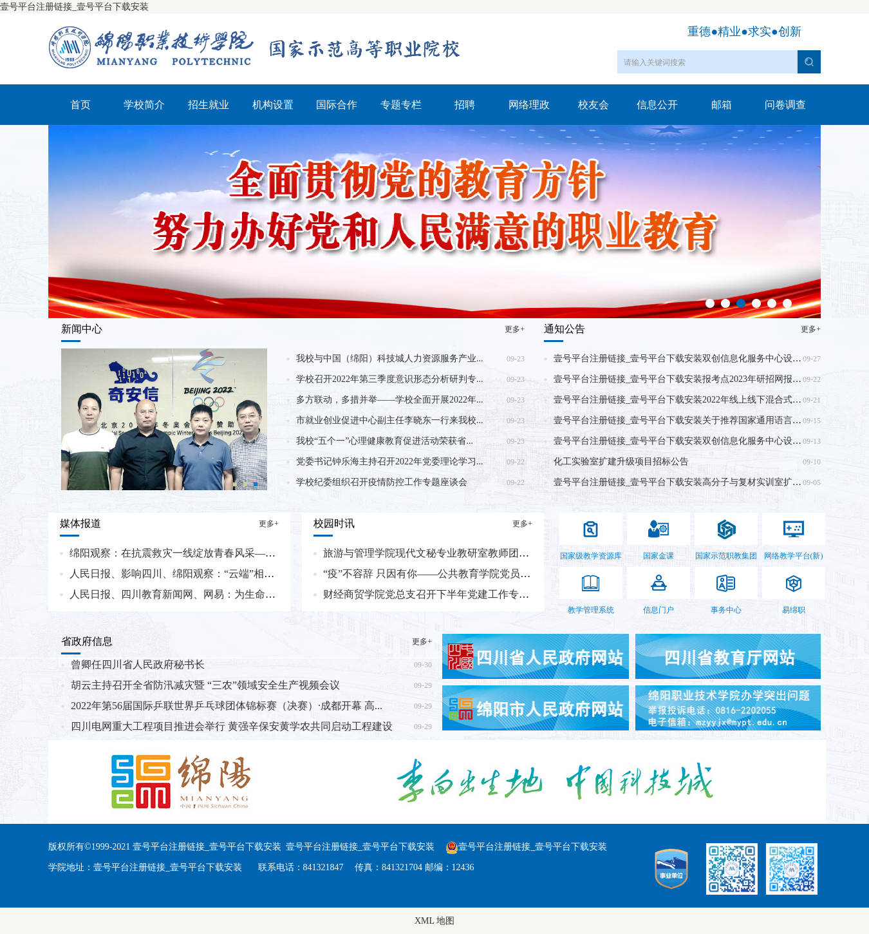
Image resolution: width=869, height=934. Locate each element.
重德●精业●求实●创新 (744, 31)
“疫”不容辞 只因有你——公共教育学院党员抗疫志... (441, 573)
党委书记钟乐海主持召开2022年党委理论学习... (389, 461)
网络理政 (529, 104)
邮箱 (721, 104)
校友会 (593, 104)
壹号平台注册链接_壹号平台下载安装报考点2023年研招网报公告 (682, 379)
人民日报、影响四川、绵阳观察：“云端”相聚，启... (186, 573)
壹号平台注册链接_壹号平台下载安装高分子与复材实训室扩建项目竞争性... (704, 482)
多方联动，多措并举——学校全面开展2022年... (389, 400)
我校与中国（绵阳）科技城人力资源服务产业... (389, 358)
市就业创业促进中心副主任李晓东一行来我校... (389, 420)
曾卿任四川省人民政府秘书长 (138, 664)
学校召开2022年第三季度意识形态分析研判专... (389, 379)
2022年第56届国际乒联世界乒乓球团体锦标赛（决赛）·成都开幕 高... (226, 705)
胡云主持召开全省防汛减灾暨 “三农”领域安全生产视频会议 (205, 685)
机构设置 (273, 104)
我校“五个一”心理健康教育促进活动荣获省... (384, 441)
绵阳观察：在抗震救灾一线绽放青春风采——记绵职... (192, 553)
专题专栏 (401, 104)
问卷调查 (785, 104)
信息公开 (657, 104)
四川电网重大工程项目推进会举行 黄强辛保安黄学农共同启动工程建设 (232, 726)
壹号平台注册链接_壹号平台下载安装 (74, 7)
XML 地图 (434, 921)
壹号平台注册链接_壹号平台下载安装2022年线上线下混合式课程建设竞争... (704, 400)
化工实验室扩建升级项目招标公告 (621, 461)
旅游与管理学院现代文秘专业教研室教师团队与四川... (445, 553)
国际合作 (336, 104)
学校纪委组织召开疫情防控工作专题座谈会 (381, 482)
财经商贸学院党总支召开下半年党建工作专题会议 (436, 594)
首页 (80, 104)
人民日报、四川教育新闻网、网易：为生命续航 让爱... (193, 594)
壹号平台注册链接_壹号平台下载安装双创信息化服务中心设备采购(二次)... (702, 358)
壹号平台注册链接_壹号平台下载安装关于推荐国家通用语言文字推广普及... (704, 420)
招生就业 (208, 104)
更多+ (515, 329)
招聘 (464, 104)
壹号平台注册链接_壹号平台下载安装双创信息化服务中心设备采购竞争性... (704, 441)
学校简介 (144, 104)
